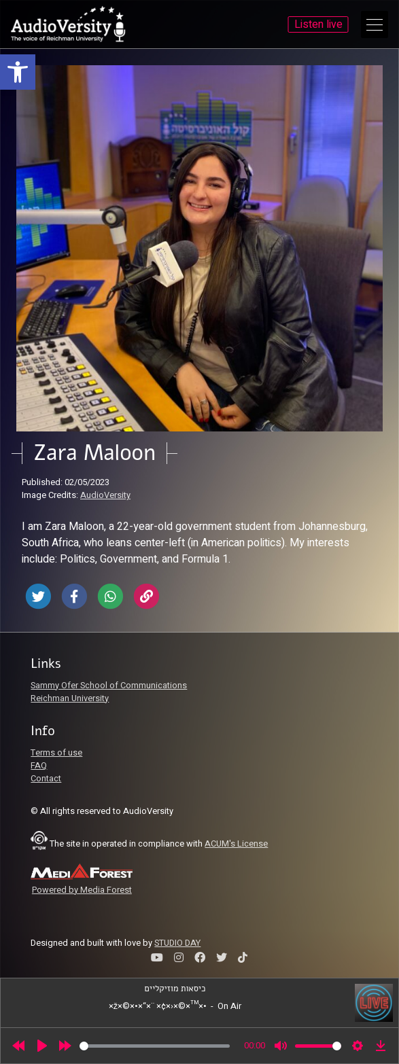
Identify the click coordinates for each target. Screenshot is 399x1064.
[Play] (42, 1046)
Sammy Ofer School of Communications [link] (109, 685)
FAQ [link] (39, 766)
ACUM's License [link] (236, 844)
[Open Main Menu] (374, 24)
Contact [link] (46, 779)
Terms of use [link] (56, 753)
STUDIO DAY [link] (177, 943)
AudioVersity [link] (105, 495)
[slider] (155, 1046)
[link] (17, 72)
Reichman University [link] (70, 698)
